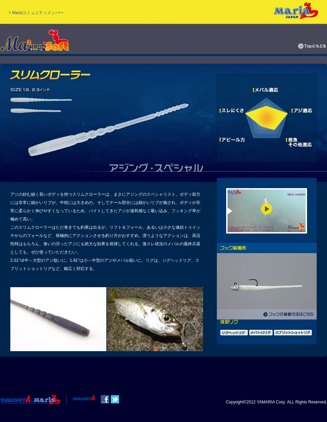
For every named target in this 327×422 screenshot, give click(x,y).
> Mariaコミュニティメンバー (36, 12)
